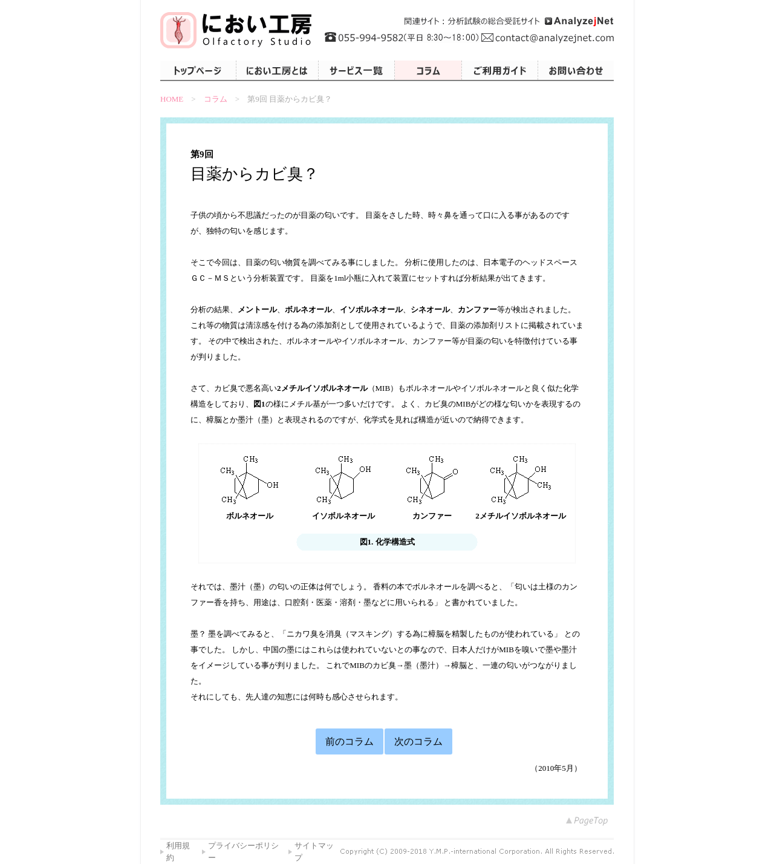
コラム (215, 98)
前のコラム (349, 741)
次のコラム (418, 741)
